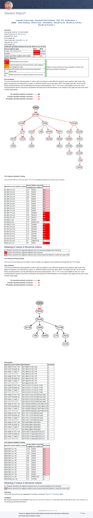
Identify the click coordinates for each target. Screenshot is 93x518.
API (62, 20)
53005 (16, 36)
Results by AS (59, 23)
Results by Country (73, 23)
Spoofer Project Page (25, 20)
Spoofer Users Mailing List (79, 500)
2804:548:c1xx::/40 (22, 40)
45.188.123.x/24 (21, 34)
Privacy (82, 513)
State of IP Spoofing (52, 494)
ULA (19, 51)
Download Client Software (45, 20)
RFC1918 (13, 51)
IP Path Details (59, 85)
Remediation (48, 23)
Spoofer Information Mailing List (43, 500)
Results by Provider (45, 25)
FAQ (58, 20)
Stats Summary (24, 23)
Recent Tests (36, 23)
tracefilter (10, 262)
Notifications (70, 20)
